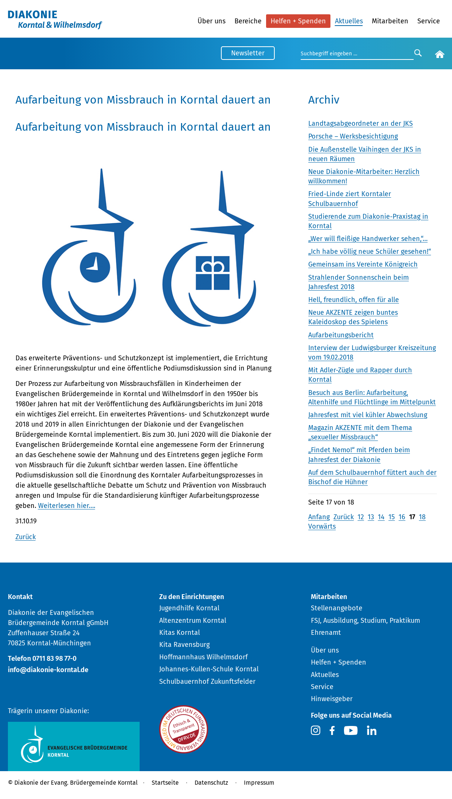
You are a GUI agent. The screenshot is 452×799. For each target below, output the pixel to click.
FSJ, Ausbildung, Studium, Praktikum (365, 620)
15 (391, 517)
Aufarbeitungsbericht (341, 335)
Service (428, 21)
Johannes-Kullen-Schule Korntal (209, 669)
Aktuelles (349, 21)
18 (422, 517)
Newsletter (248, 53)
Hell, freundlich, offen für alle (353, 300)
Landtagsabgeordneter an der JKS (360, 123)
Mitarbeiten (390, 21)
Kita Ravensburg (184, 644)
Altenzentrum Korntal (192, 620)
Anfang (319, 517)
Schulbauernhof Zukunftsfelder (207, 681)
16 (402, 517)
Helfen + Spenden (298, 21)
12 (361, 517)
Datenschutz (211, 782)
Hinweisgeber (332, 699)
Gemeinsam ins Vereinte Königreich (363, 264)
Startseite (165, 782)
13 (371, 517)
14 (381, 517)
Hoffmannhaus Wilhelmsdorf (203, 657)
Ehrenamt (326, 632)
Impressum (259, 782)
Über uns (211, 21)
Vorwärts (322, 526)
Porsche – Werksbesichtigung (353, 136)
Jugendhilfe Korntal (189, 608)
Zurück (25, 537)
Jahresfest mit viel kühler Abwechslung (367, 415)
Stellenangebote (336, 608)
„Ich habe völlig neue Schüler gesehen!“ (369, 251)
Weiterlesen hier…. (66, 506)
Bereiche (248, 21)
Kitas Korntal (179, 632)
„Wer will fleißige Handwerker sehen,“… (368, 239)
